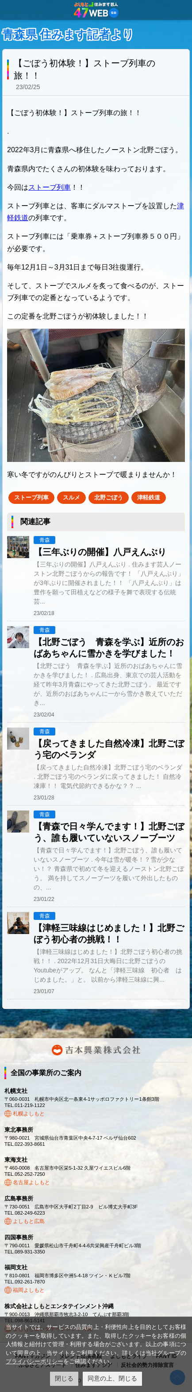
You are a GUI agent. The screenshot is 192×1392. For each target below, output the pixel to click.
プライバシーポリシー (34, 1361)
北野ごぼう (108, 497)
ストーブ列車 (49, 187)
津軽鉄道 (148, 497)
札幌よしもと (29, 1114)
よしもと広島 (29, 1221)
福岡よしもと (29, 1290)
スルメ (71, 497)
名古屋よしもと (31, 1182)
